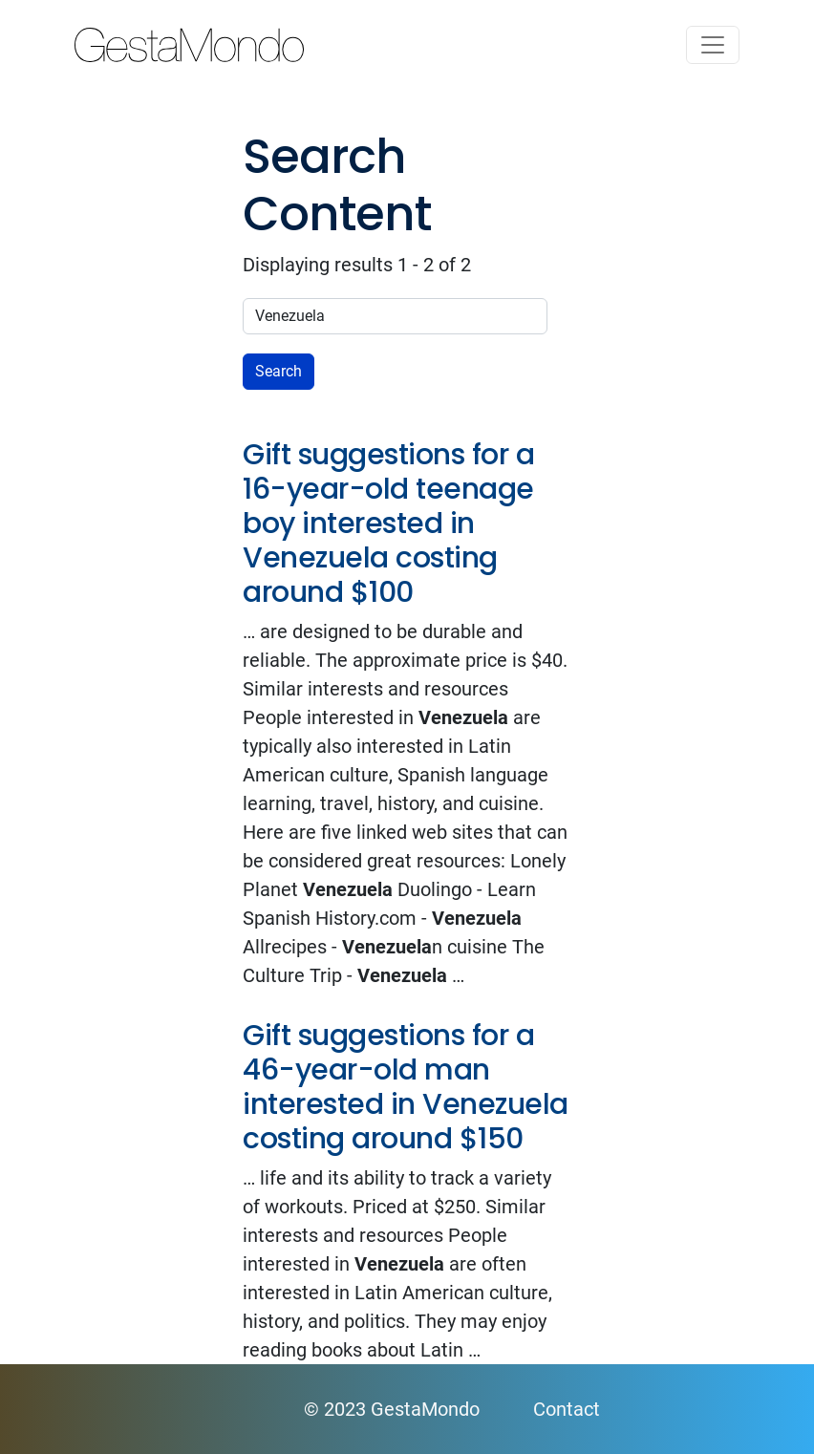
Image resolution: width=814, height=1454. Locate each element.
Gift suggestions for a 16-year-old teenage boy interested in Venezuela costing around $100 (388, 523)
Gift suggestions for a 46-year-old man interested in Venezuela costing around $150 (405, 1087)
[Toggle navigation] (712, 45)
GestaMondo (406, 45)
